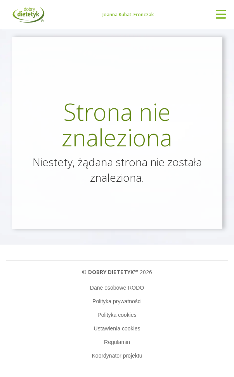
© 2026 (117, 272)
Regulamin (117, 342)
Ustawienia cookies (117, 328)
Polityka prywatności (117, 301)
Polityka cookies (116, 315)
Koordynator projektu (117, 356)
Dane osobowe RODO (117, 288)
